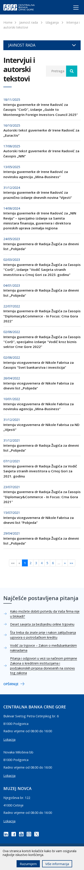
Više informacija (57, 864)
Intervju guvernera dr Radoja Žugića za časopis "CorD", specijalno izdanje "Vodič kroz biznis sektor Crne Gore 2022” (42, 342)
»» (71, 563)
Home (8, 22)
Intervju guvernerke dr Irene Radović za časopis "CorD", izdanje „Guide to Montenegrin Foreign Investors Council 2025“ (40, 109)
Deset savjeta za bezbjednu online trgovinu (42, 624)
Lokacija (9, 739)
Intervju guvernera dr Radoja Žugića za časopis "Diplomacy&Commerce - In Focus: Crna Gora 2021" (42, 497)
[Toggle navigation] (72, 8)
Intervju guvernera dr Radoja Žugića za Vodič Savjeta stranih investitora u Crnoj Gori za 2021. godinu (40, 471)
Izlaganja (52, 22)
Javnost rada (28, 22)
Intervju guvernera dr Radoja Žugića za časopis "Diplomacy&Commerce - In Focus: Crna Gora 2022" (42, 316)
